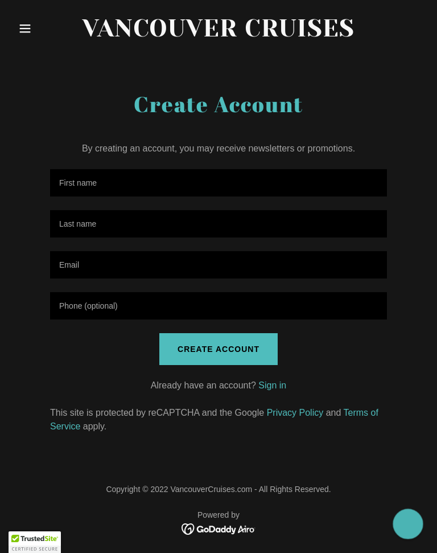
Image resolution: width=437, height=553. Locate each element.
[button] (44, 28)
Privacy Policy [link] (295, 412)
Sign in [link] (272, 385)
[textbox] (218, 182)
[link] (218, 33)
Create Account (218, 349)
